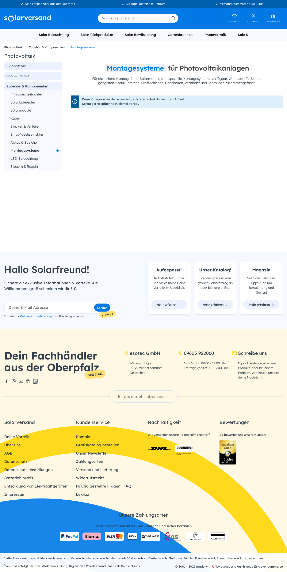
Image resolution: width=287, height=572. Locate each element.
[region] (33, 208)
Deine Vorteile (17, 436)
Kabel (15, 118)
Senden (102, 308)
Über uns (12, 445)
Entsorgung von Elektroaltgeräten (35, 486)
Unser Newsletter (92, 453)
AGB (8, 453)
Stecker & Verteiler (25, 126)
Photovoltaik (19, 56)
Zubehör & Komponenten (27, 86)
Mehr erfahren (169, 304)
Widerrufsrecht (90, 477)
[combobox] (133, 18)
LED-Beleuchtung (24, 158)
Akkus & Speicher (24, 142)
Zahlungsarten (89, 461)
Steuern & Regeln (24, 166)
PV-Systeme (16, 66)
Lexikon (83, 494)
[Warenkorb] (273, 18)
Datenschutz (15, 461)
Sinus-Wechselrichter (27, 134)
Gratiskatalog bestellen (97, 445)
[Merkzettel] (234, 18)
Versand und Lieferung (97, 469)
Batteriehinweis (18, 477)
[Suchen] (173, 18)
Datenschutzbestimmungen (37, 316)
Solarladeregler (23, 102)
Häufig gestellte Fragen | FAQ (103, 486)
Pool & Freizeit (17, 76)
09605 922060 (196, 353)
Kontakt (83, 436)
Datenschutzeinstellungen (28, 469)
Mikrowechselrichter (26, 94)
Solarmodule (21, 110)
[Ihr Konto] (253, 18)
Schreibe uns (249, 353)
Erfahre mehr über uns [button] (144, 396)
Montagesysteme (25, 150)
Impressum (15, 494)
